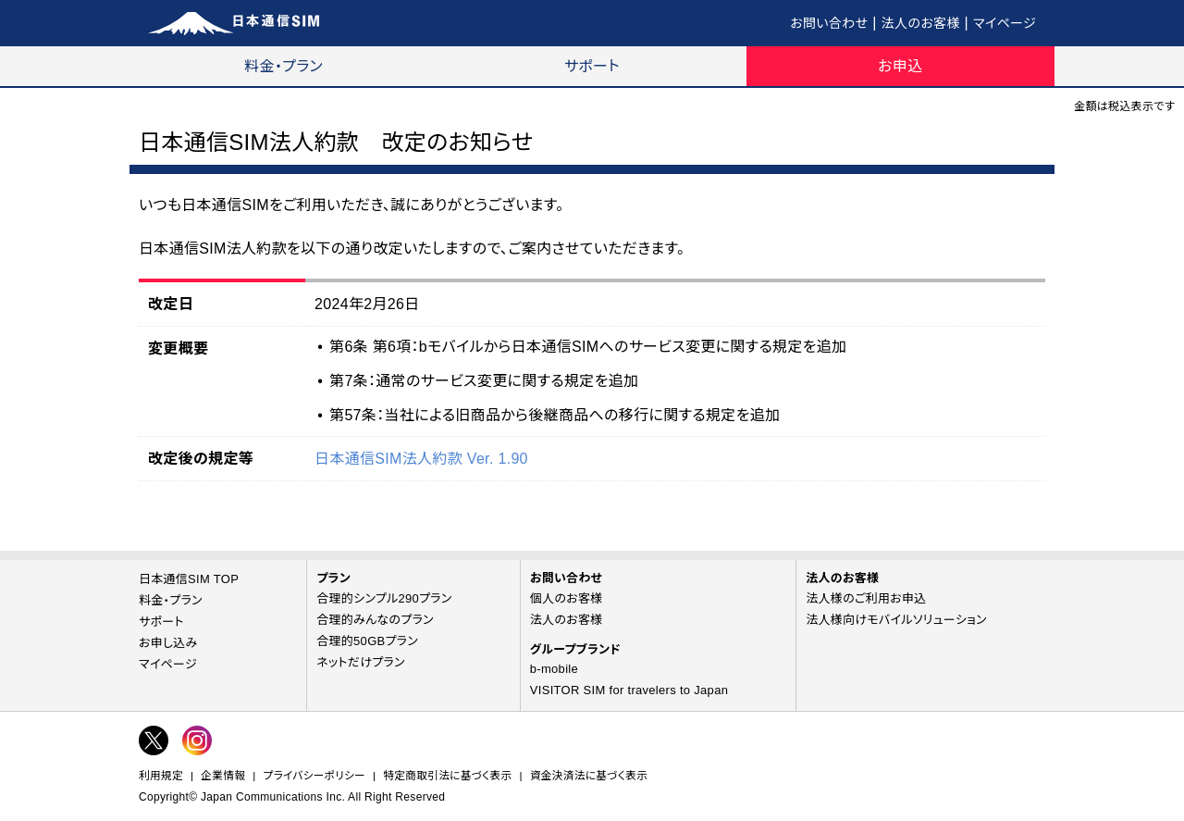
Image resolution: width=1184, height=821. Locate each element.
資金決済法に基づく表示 (589, 775)
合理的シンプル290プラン (383, 598)
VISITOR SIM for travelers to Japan (629, 690)
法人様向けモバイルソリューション (896, 620)
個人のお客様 (566, 598)
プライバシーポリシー (314, 775)
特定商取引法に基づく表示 (447, 775)
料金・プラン (283, 66)
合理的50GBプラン (367, 641)
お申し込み (168, 643)
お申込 (900, 66)
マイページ (1004, 23)
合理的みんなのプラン (375, 620)
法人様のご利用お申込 (866, 598)
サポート (592, 66)
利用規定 (161, 775)
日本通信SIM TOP (189, 579)
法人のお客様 (921, 23)
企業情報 (223, 775)
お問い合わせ (829, 23)
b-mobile (554, 669)
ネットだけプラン (360, 662)
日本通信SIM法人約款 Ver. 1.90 (421, 458)
